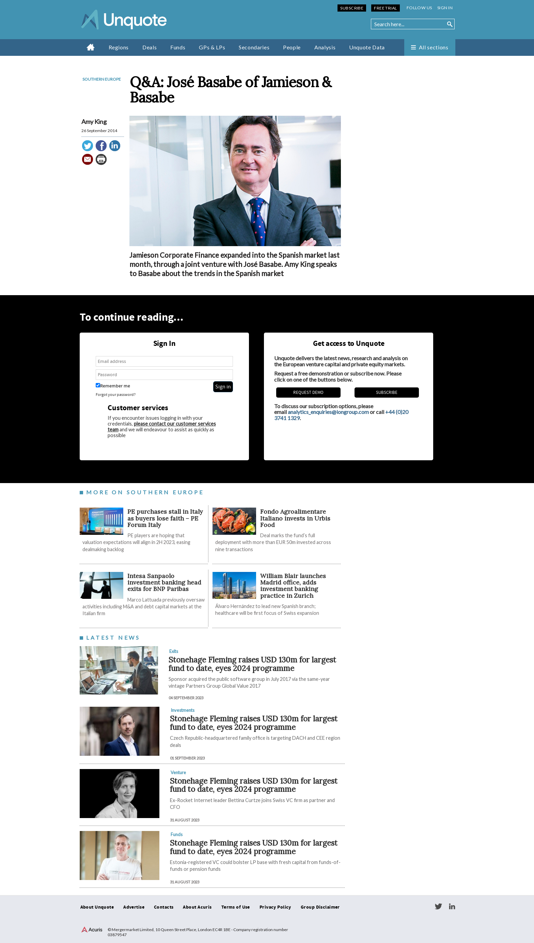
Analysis (324, 47)
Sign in (445, 7)
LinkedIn (452, 906)
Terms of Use (235, 907)
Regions (119, 47)
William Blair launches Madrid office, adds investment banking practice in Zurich (293, 586)
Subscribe (351, 8)
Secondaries (254, 47)
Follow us (419, 7)
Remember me (113, 386)
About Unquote (97, 907)
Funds (177, 47)
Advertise (133, 907)
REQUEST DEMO (308, 392)
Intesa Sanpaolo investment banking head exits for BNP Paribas (164, 582)
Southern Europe (101, 79)
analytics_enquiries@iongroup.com (328, 412)
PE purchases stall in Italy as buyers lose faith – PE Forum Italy (165, 518)
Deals (149, 47)
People (292, 47)
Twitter (438, 906)
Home (91, 47)
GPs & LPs (212, 47)
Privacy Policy (275, 907)
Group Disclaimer (320, 907)
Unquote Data (367, 47)
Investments (182, 710)
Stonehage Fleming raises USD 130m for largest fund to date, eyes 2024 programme (252, 664)
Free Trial (385, 8)
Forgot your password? (116, 394)
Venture (178, 772)
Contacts (163, 907)
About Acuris (197, 907)
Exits (173, 651)
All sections (434, 47)
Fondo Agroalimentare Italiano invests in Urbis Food (295, 518)
